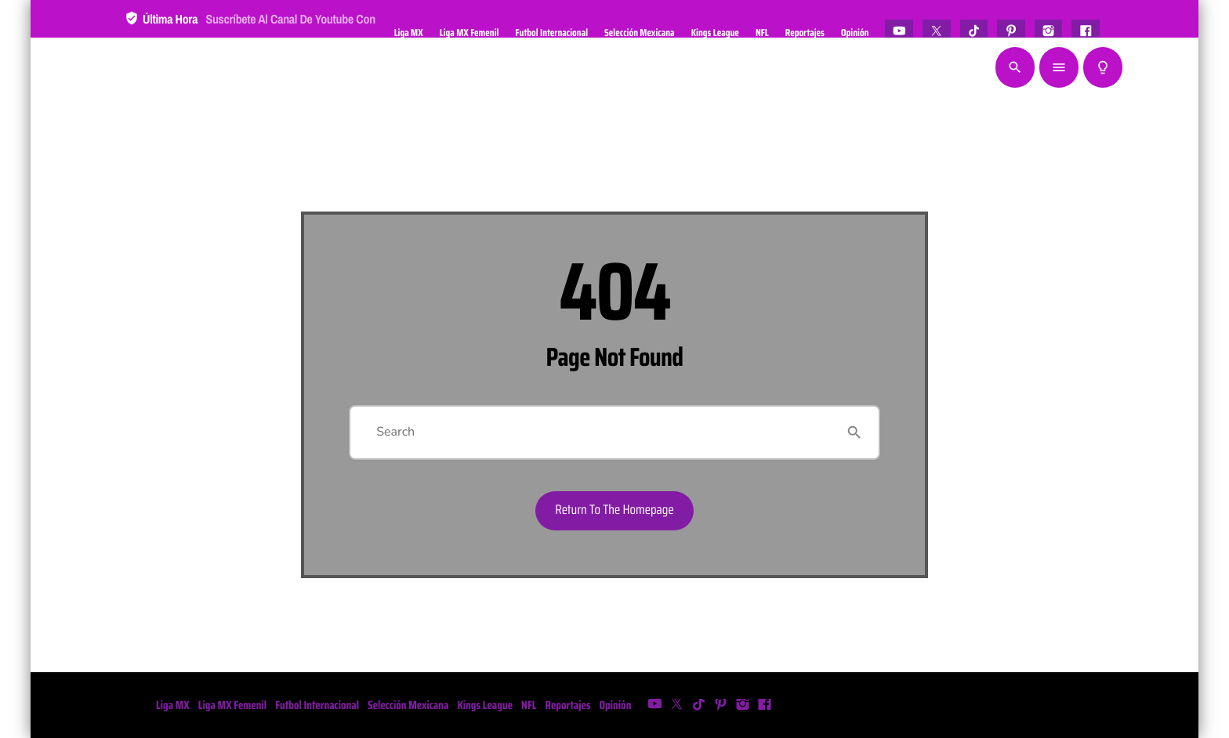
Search (395, 431)
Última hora (250, 30)
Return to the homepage (614, 510)
